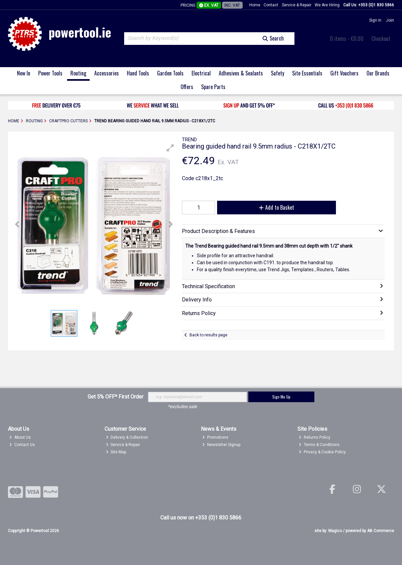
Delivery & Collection (127, 437)
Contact (271, 5)
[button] (170, 148)
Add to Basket (276, 207)
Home (254, 5)
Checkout (380, 39)
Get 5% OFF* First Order (115, 397)
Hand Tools (138, 73)
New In (23, 73)
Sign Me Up (281, 396)
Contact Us (22, 444)
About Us (20, 437)
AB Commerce (380, 530)
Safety (277, 73)
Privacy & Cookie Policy (322, 452)
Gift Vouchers (344, 73)
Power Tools (50, 73)
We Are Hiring (327, 5)
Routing (78, 73)
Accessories (106, 73)
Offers (187, 87)
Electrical (201, 73)
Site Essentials (307, 73)
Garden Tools (170, 73)
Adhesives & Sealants (241, 73)
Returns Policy (314, 437)
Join (390, 20)
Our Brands (377, 73)
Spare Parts (213, 87)
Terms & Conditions (319, 444)
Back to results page (208, 335)
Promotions (215, 437)
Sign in (375, 20)
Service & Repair (296, 5)
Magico (335, 530)
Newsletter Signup (221, 444)
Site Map (116, 452)
